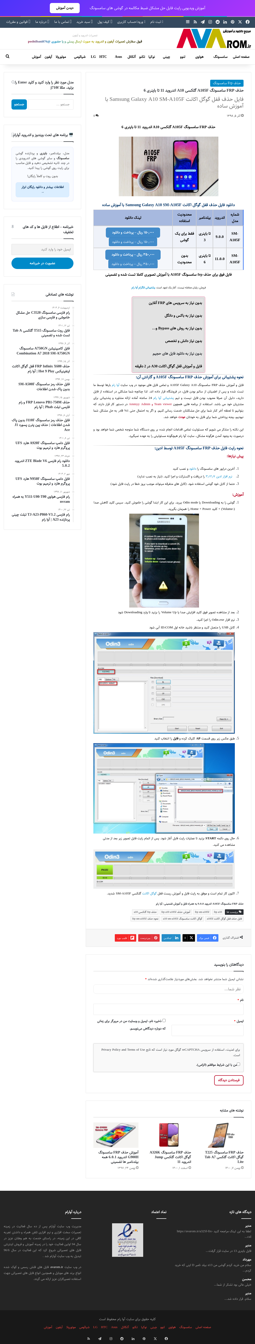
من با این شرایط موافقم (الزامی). (218, 1064)
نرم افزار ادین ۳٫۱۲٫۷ (219, 476)
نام (241, 1000)
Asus (118, 57)
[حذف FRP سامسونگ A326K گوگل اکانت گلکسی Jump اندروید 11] (168, 1135)
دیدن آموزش (64, 8)
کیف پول (105, 22)
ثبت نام (156, 22)
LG (93, 57)
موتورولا (61, 57)
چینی (166, 57)
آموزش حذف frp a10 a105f (175, 912)
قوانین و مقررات (18, 22)
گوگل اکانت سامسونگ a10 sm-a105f (182, 919)
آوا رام (116, 385)
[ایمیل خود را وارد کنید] (42, 249)
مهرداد (247, 1259)
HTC (103, 57)
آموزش (36, 57)
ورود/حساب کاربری (131, 22)
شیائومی (79, 57)
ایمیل (239, 1021)
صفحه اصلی (241, 57)
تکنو (142, 57)
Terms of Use (136, 1049)
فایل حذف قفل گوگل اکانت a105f (224, 919)
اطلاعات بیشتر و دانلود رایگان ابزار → (42, 190)
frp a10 (218, 912)
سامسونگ (220, 57)
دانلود (192, 468)
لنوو (182, 57)
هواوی (199, 57)
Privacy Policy (111, 1049)
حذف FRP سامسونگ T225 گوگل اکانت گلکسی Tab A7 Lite (224, 1157)
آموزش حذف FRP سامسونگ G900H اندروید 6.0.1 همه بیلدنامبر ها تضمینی (118, 1157)
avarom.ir (56, 1267)
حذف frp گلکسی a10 (145, 912)
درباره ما (42, 22)
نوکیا (151, 57)
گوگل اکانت (149, 893)
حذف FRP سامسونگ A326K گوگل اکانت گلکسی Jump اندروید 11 (170, 1157)
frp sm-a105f (202, 912)
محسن (246, 1279)
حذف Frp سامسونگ (227, 83)
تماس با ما (63, 22)
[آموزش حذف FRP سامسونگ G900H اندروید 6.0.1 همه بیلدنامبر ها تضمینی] (115, 1135)
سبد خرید (84, 22)
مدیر (248, 1226)
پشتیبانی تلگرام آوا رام (143, 288)
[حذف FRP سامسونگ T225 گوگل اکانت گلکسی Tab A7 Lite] (221, 1135)
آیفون (48, 57)
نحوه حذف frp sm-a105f (145, 919)
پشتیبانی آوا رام (163, 398)
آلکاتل (132, 57)
